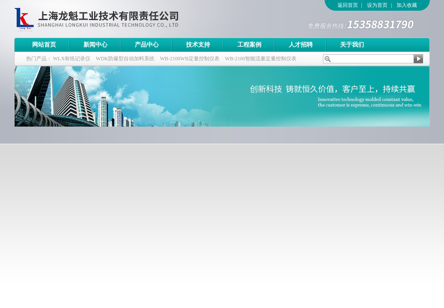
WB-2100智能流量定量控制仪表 (260, 59)
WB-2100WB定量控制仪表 (189, 59)
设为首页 (377, 5)
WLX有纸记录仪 (71, 59)
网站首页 (44, 44)
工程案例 (249, 44)
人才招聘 (301, 44)
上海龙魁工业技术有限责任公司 (131, 19)
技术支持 (198, 44)
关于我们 (352, 44)
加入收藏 (407, 5)
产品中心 (147, 44)
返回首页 (347, 5)
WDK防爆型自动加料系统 (125, 59)
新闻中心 (95, 44)
